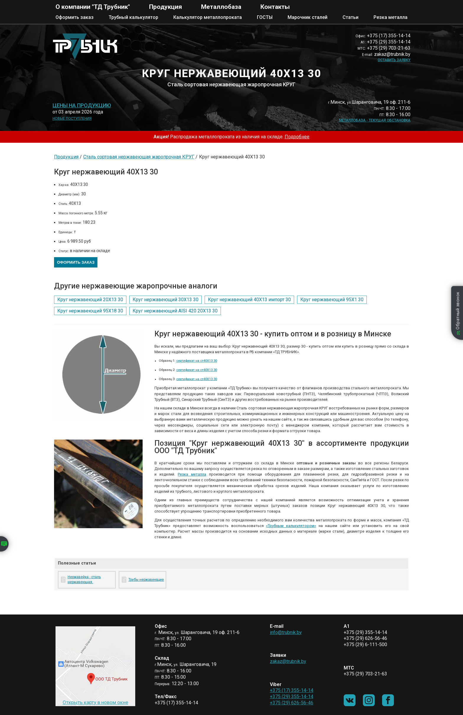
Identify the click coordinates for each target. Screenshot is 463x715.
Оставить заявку (394, 60)
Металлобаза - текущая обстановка (374, 120)
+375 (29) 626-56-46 (291, 703)
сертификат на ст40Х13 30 (196, 361)
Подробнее (297, 137)
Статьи (350, 17)
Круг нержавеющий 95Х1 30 (331, 299)
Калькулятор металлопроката (207, 17)
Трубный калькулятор (133, 17)
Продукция (165, 6)
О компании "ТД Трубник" (93, 6)
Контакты (275, 6)
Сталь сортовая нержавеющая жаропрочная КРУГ (138, 157)
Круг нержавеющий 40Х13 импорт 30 (249, 299)
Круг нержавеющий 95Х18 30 (90, 311)
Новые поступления (72, 118)
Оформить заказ (75, 17)
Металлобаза (221, 6)
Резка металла (390, 17)
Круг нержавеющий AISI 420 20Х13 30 (175, 311)
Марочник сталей (307, 17)
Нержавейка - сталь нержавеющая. (84, 579)
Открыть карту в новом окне (95, 702)
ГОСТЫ (265, 17)
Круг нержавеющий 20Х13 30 (90, 299)
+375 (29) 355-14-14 (291, 696)
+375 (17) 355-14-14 (291, 690)
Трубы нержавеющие (146, 580)
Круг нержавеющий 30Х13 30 (165, 299)
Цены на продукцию (82, 105)
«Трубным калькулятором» (291, 525)
